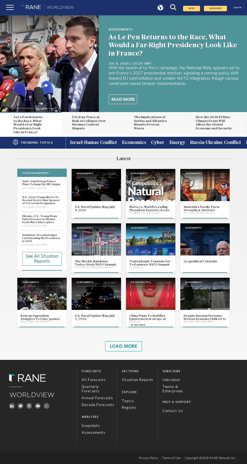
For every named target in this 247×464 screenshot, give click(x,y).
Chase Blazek (139, 325)
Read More (123, 99)
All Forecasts (93, 380)
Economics (134, 143)
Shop (192, 8)
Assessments (93, 433)
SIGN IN (238, 8)
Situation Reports (137, 380)
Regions (129, 408)
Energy (177, 143)
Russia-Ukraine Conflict (215, 143)
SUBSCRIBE (215, 8)
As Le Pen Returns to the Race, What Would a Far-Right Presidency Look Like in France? (173, 45)
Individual (171, 380)
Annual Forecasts (97, 398)
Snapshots (91, 426)
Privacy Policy (148, 458)
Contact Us (172, 411)
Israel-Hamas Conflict (93, 143)
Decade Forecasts (98, 405)
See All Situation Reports (42, 259)
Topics (128, 401)
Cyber (157, 143)
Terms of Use (171, 458)
